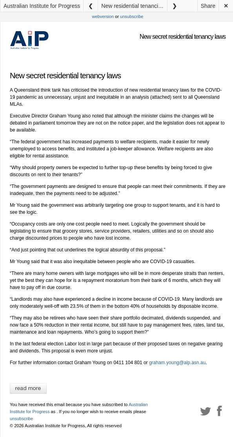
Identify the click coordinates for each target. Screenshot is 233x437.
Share (208, 6)
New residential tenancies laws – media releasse (134, 6)
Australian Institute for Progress (42, 6)
